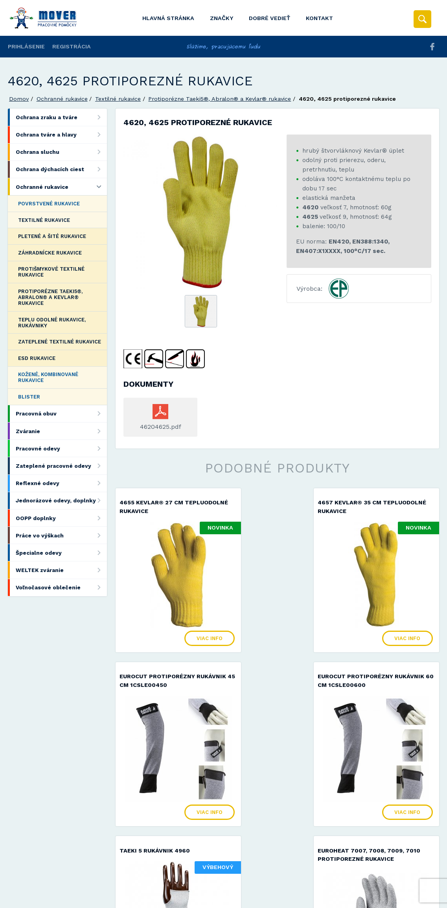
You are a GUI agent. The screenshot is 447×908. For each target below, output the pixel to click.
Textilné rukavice (118, 99)
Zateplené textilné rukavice (59, 342)
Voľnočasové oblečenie (61, 587)
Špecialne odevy (61, 552)
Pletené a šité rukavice (52, 236)
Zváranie (61, 431)
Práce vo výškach (61, 535)
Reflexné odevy (61, 483)
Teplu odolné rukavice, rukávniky (52, 323)
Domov (19, 99)
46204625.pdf (160, 426)
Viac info (184, 625)
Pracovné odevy (61, 448)
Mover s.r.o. (75, 882)
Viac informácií (351, 899)
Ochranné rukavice (62, 99)
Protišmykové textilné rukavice (51, 272)
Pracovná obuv (61, 413)
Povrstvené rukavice (49, 204)
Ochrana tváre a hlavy (61, 134)
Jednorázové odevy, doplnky (61, 500)
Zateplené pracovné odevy (61, 465)
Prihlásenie (26, 46)
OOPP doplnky (61, 517)
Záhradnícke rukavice (50, 253)
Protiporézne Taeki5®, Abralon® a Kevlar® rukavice (219, 99)
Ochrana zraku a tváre (61, 117)
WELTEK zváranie (61, 569)
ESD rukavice (36, 358)
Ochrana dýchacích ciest (61, 169)
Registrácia (71, 46)
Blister (29, 397)
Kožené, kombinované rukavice (48, 377)
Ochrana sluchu (61, 152)
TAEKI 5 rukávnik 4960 (266, 663)
